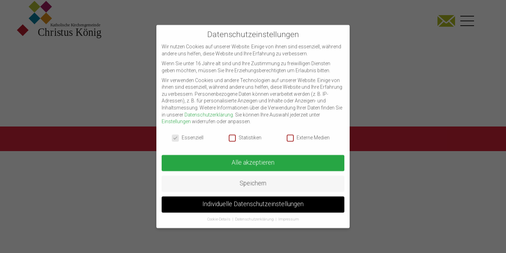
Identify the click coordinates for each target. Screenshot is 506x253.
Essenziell (187, 132)
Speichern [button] (253, 177)
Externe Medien (308, 132)
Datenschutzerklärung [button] (255, 213)
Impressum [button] (288, 213)
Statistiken (245, 132)
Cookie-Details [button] (219, 213)
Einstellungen (176, 115)
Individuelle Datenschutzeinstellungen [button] (253, 198)
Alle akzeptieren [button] (253, 156)
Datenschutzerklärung (208, 109)
